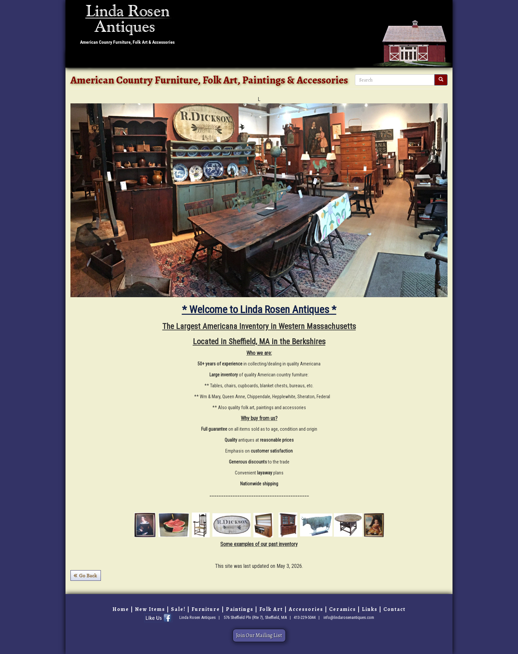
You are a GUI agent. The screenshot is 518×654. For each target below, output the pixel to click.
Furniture (161, 59)
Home (77, 59)
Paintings (192, 59)
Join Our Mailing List (259, 635)
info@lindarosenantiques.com (349, 617)
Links (343, 59)
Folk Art (222, 59)
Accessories (255, 59)
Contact (318, 59)
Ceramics (289, 59)
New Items (106, 59)
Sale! (134, 59)
